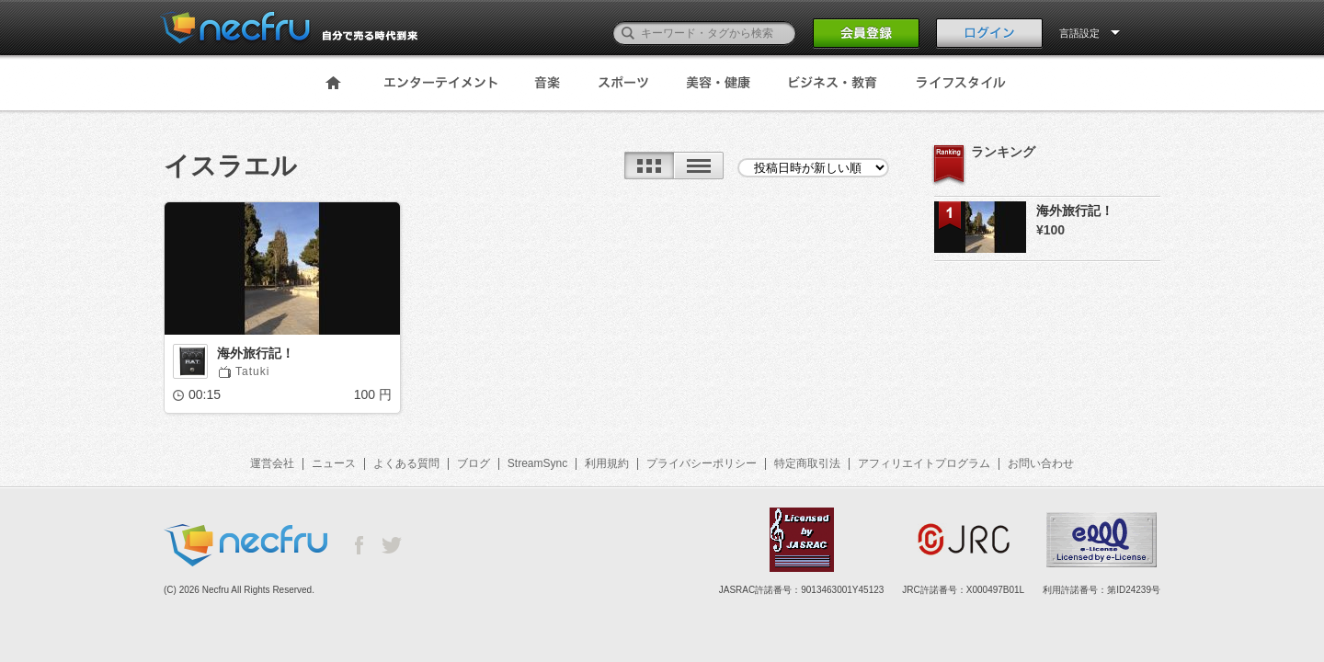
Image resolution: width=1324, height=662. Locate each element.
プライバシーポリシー (701, 463)
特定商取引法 (807, 463)
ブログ (473, 463)
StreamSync (537, 463)
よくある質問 (406, 463)
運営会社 (272, 463)
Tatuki (252, 371)
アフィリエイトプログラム (924, 463)
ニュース (334, 463)
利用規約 (607, 463)
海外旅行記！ (255, 353)
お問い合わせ (1041, 463)
